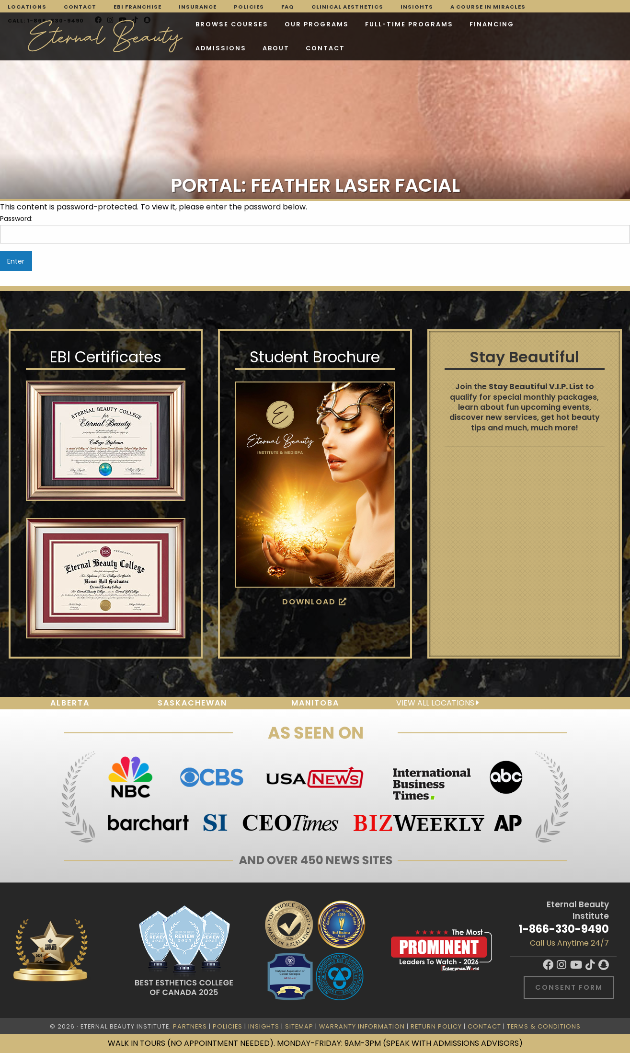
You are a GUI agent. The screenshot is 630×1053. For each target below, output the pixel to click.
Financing (492, 24)
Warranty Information (362, 1026)
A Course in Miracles (488, 7)
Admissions (220, 48)
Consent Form (569, 987)
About (276, 48)
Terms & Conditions (544, 1026)
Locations (27, 7)
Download (314, 601)
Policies (249, 7)
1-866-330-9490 (563, 929)
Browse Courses (231, 24)
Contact (80, 7)
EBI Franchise (137, 7)
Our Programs (317, 24)
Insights (417, 7)
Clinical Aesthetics (347, 7)
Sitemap (299, 1026)
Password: (315, 228)
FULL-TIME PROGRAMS (409, 24)
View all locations (437, 702)
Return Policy (436, 1026)
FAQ (287, 7)
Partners (190, 1026)
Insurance (198, 7)
